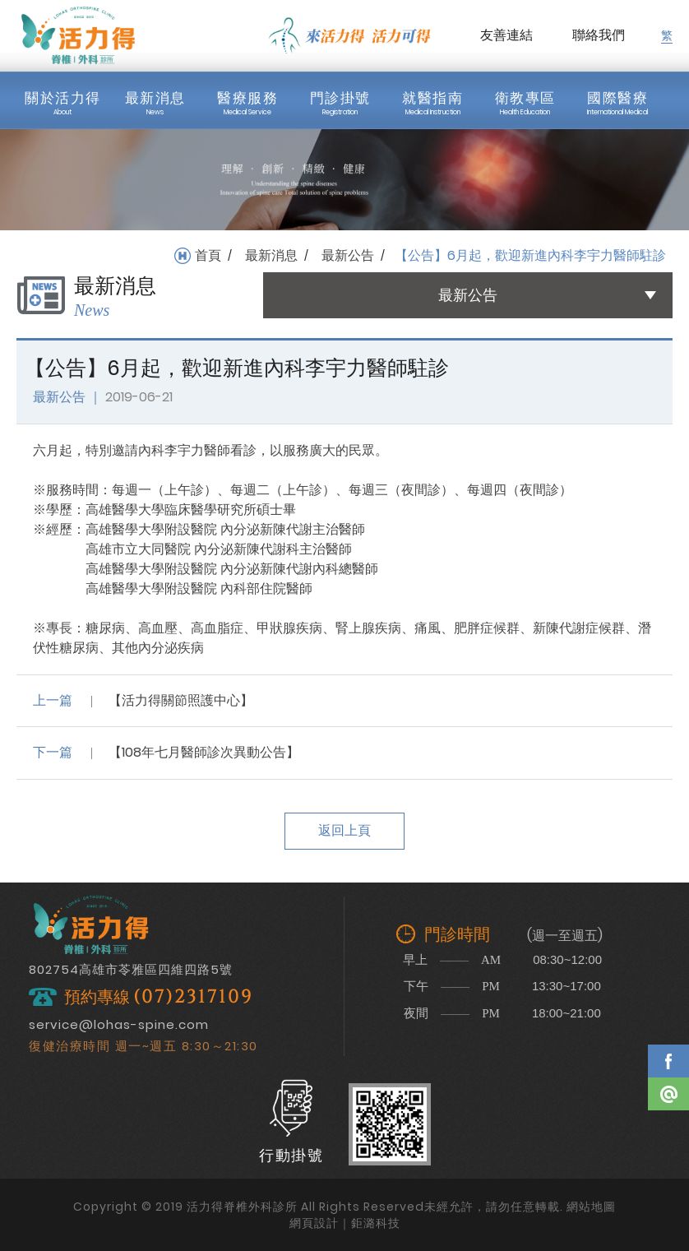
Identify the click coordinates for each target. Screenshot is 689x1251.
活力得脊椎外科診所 (78, 35)
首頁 (208, 256)
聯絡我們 (598, 34)
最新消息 (271, 256)
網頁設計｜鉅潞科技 (344, 1223)
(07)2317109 (193, 997)
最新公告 (347, 256)
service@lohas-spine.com (119, 1024)
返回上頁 (344, 830)
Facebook (668, 1061)
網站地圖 (591, 1206)
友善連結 (506, 34)
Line (668, 1093)
